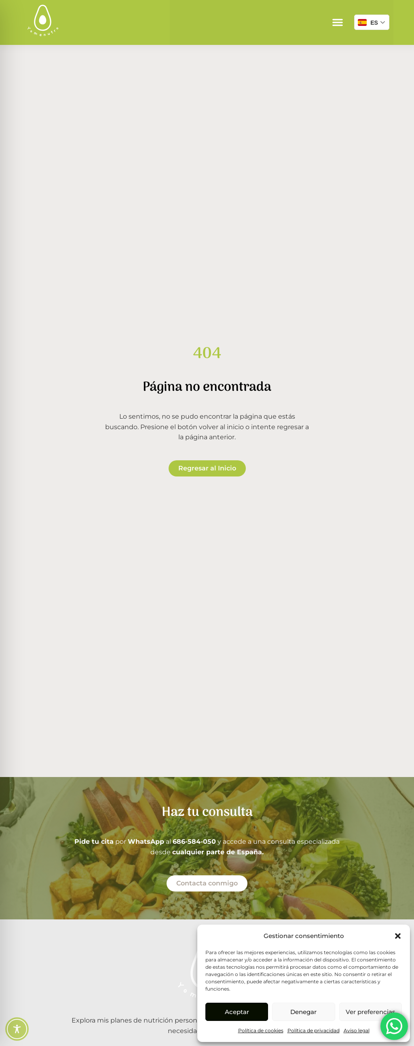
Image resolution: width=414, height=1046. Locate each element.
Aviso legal (357, 1030)
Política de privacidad (313, 1030)
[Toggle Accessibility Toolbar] (17, 1029)
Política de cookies (260, 1030)
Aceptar (237, 1012)
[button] (398, 936)
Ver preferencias (370, 1012)
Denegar (303, 1012)
